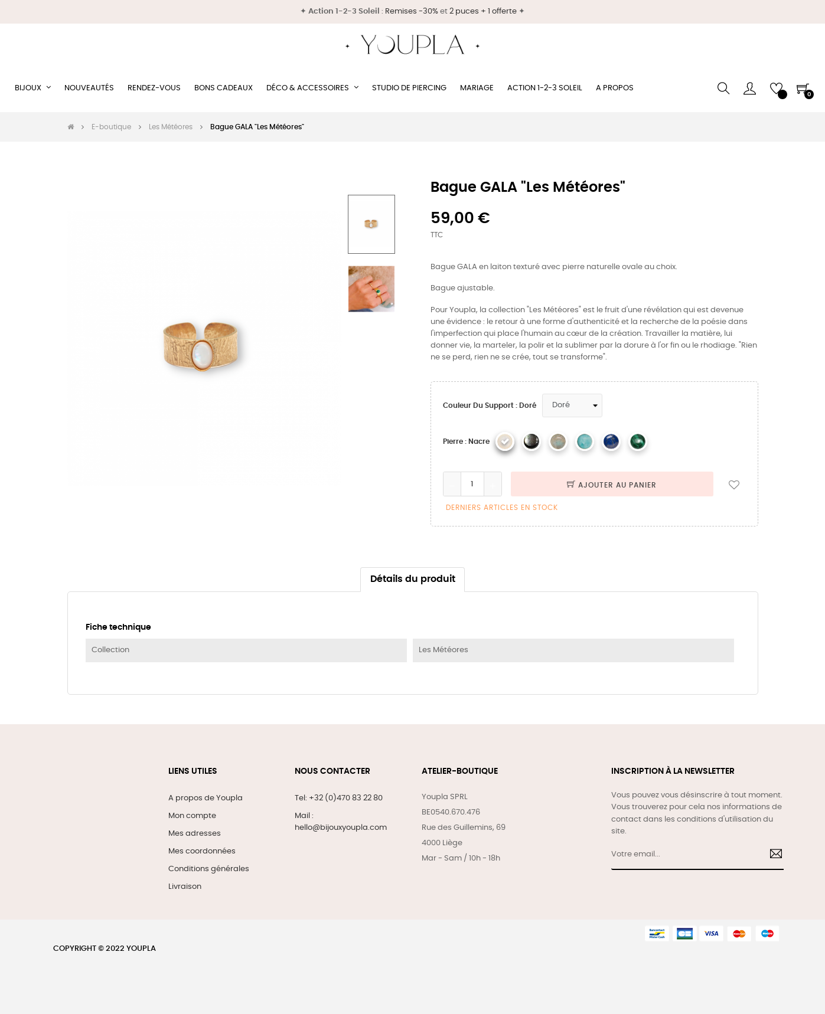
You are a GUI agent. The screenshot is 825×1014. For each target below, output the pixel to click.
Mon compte (192, 816)
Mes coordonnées (202, 851)
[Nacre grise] (531, 441)
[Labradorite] (558, 441)
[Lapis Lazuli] (611, 441)
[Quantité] (472, 484)
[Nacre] (504, 441)
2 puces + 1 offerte (483, 11)
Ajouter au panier (612, 485)
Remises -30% (411, 11)
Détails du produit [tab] (412, 579)
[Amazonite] (584, 441)
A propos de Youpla (205, 798)
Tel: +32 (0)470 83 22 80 (339, 798)
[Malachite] (637, 441)
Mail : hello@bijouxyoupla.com (341, 822)
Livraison (184, 887)
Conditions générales (208, 869)
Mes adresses (194, 834)
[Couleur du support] (572, 405)
